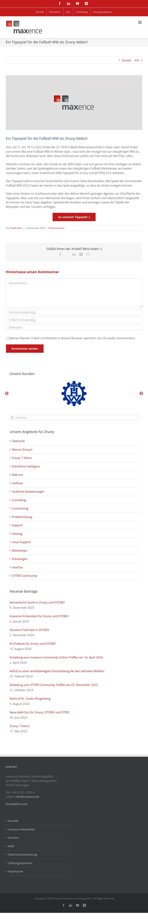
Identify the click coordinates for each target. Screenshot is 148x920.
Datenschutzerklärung (22, 854)
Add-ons (17, 475)
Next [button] (141, 393)
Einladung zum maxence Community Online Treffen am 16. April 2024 (56, 657)
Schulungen (19, 559)
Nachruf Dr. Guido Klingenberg (30, 698)
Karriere (13, 838)
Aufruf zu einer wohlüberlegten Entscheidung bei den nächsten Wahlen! (57, 671)
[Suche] (12, 417)
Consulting (19, 500)
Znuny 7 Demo (22, 458)
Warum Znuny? (22, 449)
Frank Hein (16, 228)
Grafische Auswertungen (28, 491)
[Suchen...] (74, 417)
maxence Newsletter (21, 829)
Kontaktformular (17, 804)
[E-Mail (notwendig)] (74, 320)
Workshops (19, 550)
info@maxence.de (27, 796)
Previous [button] (7, 393)
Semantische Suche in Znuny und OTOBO (37, 602)
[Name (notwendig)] (74, 312)
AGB (11, 846)
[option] (74, 393)
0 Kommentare (56, 228)
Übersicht (18, 441)
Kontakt (13, 821)
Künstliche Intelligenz (26, 466)
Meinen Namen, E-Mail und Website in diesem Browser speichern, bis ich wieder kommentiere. (72, 338)
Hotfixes (17, 483)
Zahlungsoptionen (20, 863)
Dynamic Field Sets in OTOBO (29, 630)
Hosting (17, 534)
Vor (137, 60)
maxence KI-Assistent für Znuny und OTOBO (39, 616)
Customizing (20, 508)
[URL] (74, 327)
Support (17, 525)
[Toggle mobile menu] (140, 22)
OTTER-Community (24, 576)
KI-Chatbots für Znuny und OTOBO (33, 643)
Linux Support (21, 542)
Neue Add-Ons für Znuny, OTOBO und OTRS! (39, 712)
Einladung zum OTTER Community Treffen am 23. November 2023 (54, 685)
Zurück (126, 60)
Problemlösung (22, 517)
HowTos (17, 567)
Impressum (15, 871)
